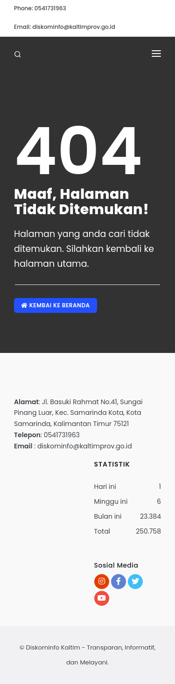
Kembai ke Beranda (55, 305)
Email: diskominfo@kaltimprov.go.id (64, 27)
